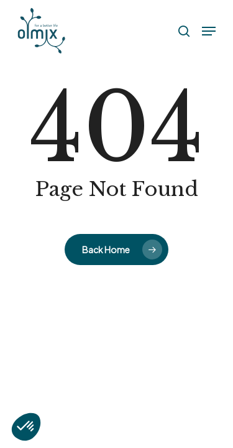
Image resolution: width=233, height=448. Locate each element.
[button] (209, 31)
